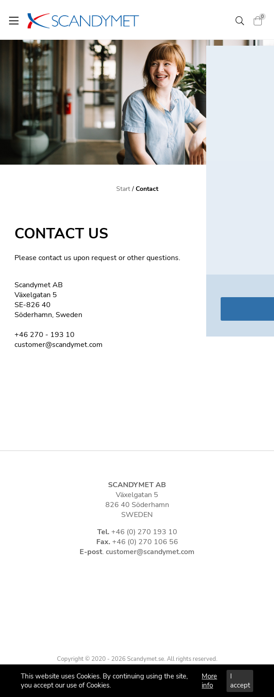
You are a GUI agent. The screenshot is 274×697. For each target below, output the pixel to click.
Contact (147, 188)
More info (209, 681)
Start (123, 188)
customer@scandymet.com (150, 552)
